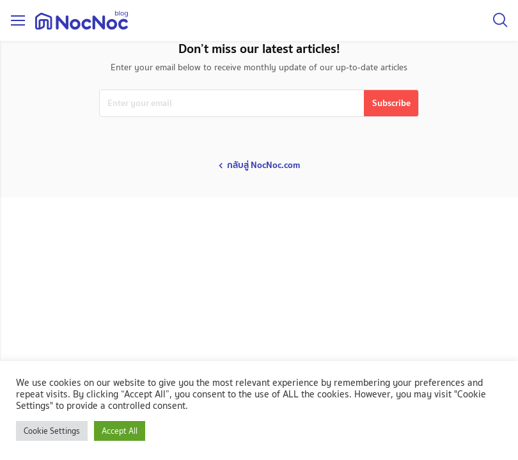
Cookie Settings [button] (52, 431)
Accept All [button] (119, 431)
